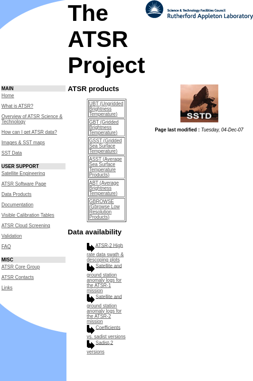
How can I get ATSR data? (29, 132)
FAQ (6, 246)
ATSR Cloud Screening (25, 225)
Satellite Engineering (23, 173)
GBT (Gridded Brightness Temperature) (104, 127)
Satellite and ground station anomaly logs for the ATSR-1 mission (104, 278)
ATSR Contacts (17, 277)
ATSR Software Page (23, 183)
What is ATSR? (17, 106)
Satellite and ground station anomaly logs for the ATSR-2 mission (104, 309)
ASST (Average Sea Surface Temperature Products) (105, 167)
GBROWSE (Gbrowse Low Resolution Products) (104, 209)
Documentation (17, 204)
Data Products (16, 194)
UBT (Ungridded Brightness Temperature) (106, 109)
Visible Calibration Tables (27, 215)
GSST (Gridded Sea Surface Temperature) (105, 146)
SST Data (11, 153)
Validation (11, 236)
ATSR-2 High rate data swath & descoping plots (105, 252)
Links (6, 287)
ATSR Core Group (20, 266)
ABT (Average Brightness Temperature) (104, 188)
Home (7, 95)
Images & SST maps (23, 142)
